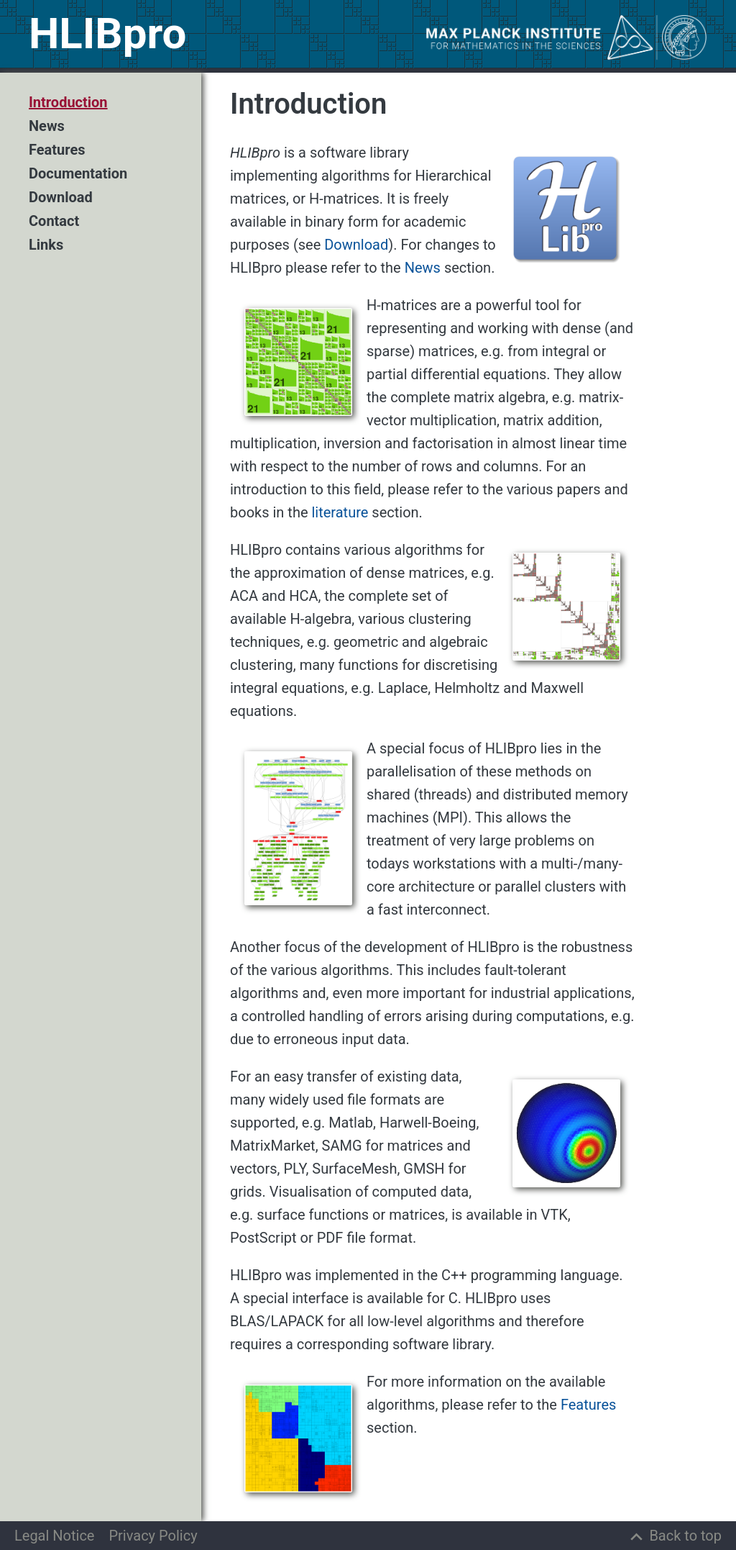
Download (61, 197)
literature (339, 512)
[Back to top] (674, 1535)
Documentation (78, 174)
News (47, 126)
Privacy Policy (153, 1535)
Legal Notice (54, 1535)
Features (57, 150)
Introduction (68, 102)
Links (46, 245)
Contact (54, 221)
